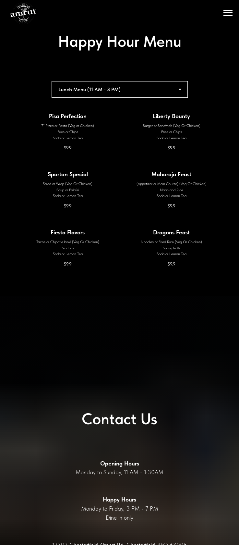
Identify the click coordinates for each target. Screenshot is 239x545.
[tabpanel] (119, 204)
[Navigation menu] (228, 13)
